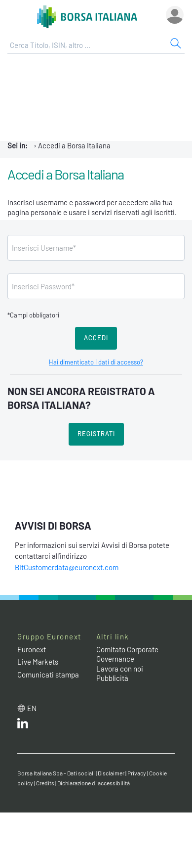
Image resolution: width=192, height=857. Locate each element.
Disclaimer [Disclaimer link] (111, 772)
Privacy (136, 772)
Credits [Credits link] (45, 782)
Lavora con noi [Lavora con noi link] (119, 668)
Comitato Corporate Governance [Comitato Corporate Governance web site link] (127, 654)
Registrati (96, 434)
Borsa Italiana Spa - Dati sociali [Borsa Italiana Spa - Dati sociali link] (56, 772)
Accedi (96, 338)
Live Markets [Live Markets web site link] (37, 661)
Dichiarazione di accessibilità (93, 782)
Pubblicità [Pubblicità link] (112, 678)
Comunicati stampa (48, 674)
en (32, 708)
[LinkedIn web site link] (22, 725)
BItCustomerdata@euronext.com (66, 567)
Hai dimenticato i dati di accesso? (96, 362)
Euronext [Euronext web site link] (31, 649)
